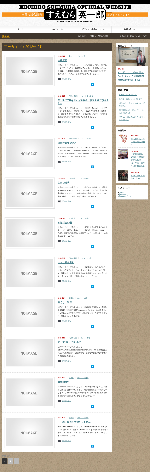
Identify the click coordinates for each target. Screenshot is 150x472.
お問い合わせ (129, 29)
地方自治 (72, 218)
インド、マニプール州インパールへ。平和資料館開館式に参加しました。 (131, 76)
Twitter (121, 192)
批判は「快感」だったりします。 (131, 99)
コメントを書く (81, 56)
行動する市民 (73, 96)
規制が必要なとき (67, 143)
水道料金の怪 (65, 222)
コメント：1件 (85, 258)
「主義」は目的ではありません (74, 422)
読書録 (71, 298)
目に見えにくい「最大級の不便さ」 (138, 141)
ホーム (20, 29)
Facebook (122, 194)
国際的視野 (63, 382)
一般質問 (62, 60)
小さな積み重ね (66, 262)
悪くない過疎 (65, 302)
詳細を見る (66, 79)
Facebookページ (125, 196)
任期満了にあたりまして (128, 95)
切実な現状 (63, 182)
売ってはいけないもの (69, 342)
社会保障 (72, 178)
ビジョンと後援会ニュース (93, 29)
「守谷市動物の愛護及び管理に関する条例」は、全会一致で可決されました (138, 160)
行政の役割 (73, 138)
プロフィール (57, 29)
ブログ (71, 378)
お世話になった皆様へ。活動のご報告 (100, 36)
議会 (70, 56)
